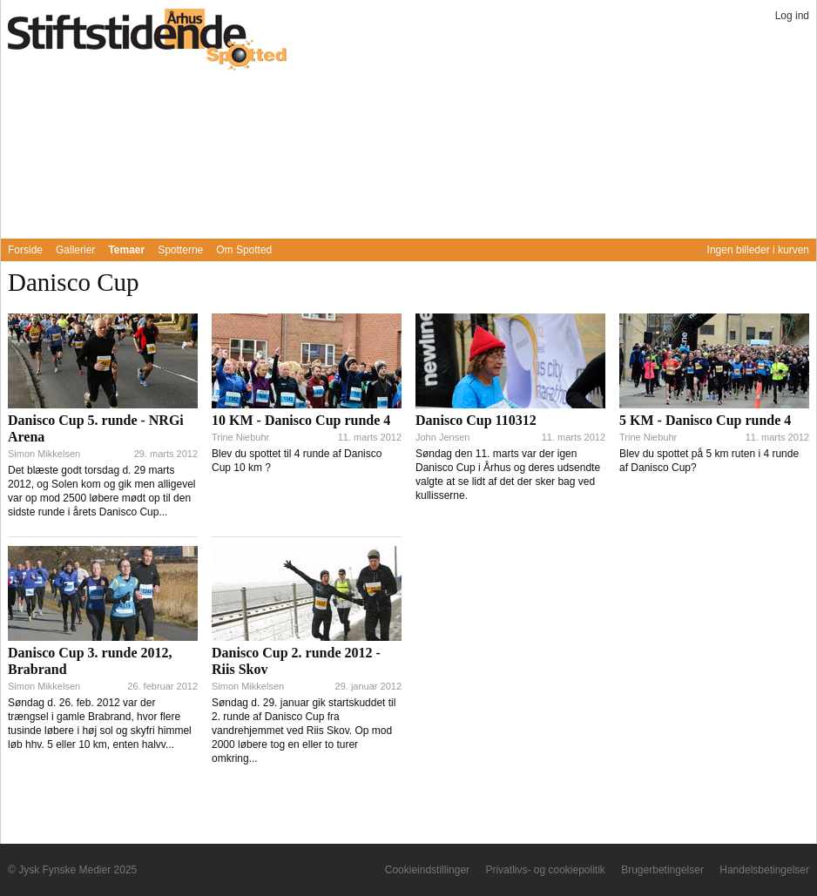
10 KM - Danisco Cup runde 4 (301, 420)
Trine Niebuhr (240, 437)
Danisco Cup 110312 (476, 420)
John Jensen (442, 437)
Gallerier (75, 250)
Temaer (126, 250)
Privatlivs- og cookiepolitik (544, 870)
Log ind (792, 16)
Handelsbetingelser (764, 870)
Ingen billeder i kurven (758, 250)
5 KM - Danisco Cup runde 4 (705, 420)
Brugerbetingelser (662, 870)
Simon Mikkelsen (44, 453)
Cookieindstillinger (427, 870)
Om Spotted (244, 250)
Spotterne (180, 250)
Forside (25, 250)
